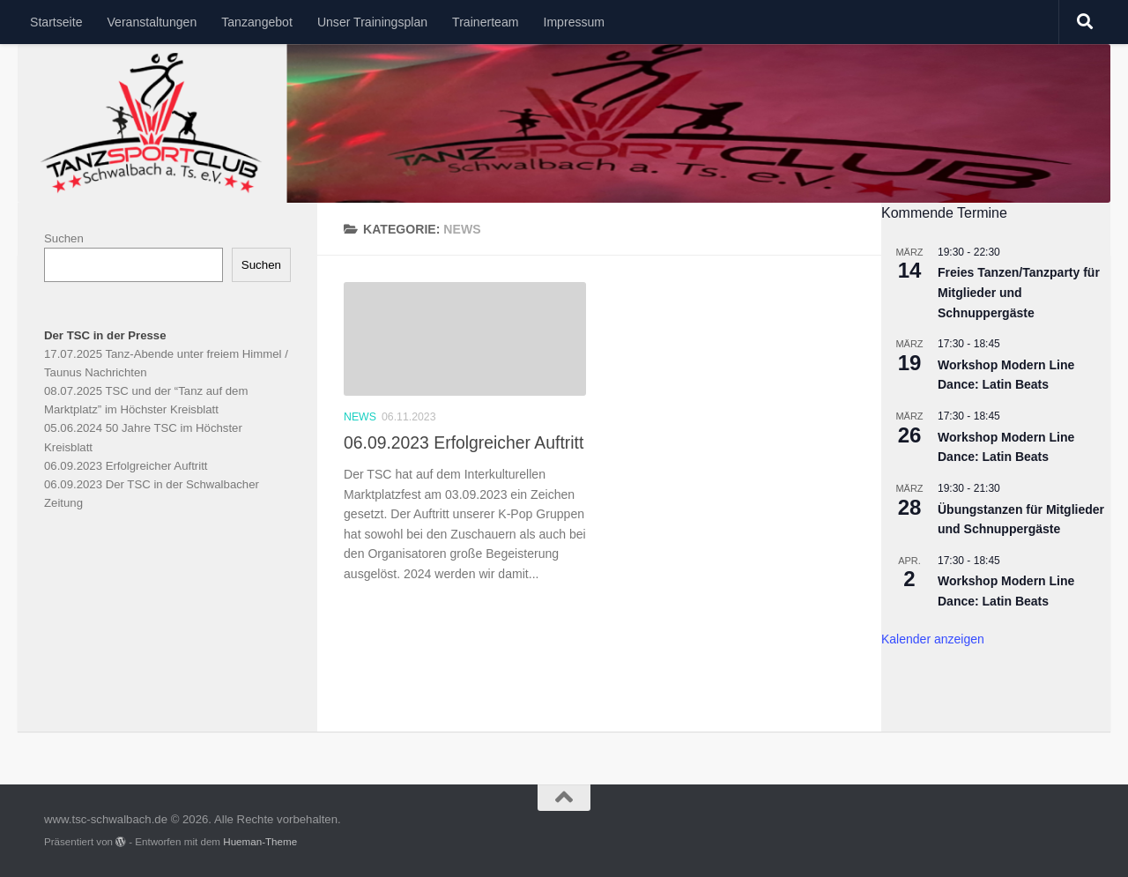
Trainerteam (485, 22)
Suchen (64, 238)
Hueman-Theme (260, 841)
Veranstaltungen (152, 22)
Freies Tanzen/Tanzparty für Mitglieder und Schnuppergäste (1019, 292)
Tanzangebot (257, 22)
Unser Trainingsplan (372, 22)
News (360, 417)
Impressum (574, 22)
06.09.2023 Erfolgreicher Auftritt (463, 442)
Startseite (56, 22)
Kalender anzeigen (932, 639)
